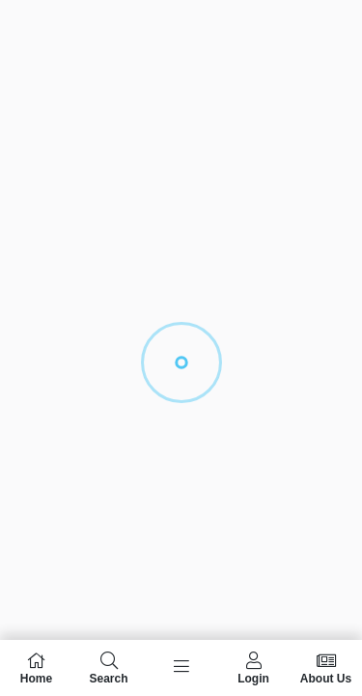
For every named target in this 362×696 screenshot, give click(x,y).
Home (36, 668)
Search (108, 668)
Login (253, 668)
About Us (326, 668)
